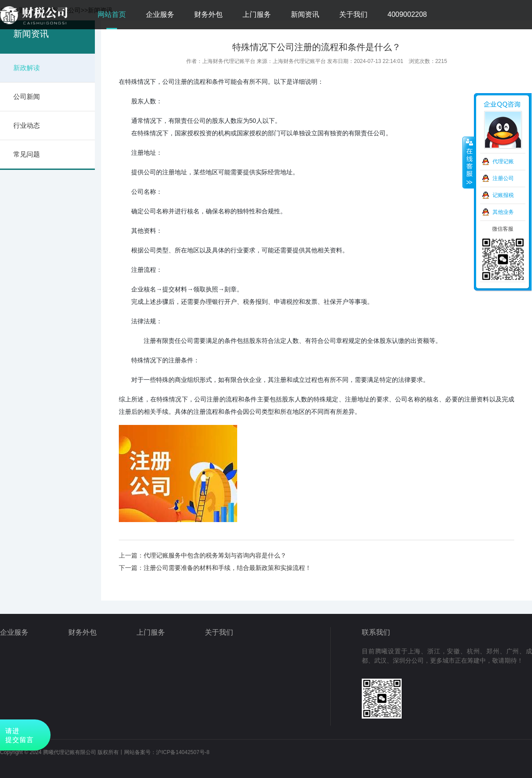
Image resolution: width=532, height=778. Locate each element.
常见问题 (26, 154)
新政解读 (26, 67)
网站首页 (112, 14)
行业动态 (26, 125)
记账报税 (503, 195)
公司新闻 (26, 96)
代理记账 (503, 161)
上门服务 (257, 14)
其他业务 (503, 212)
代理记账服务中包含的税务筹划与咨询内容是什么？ (215, 555)
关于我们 (353, 14)
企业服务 (160, 14)
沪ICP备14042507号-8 (182, 752)
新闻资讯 (305, 14)
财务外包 (208, 14)
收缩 (468, 163)
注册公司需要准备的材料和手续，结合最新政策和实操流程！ (227, 567)
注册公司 (503, 178)
